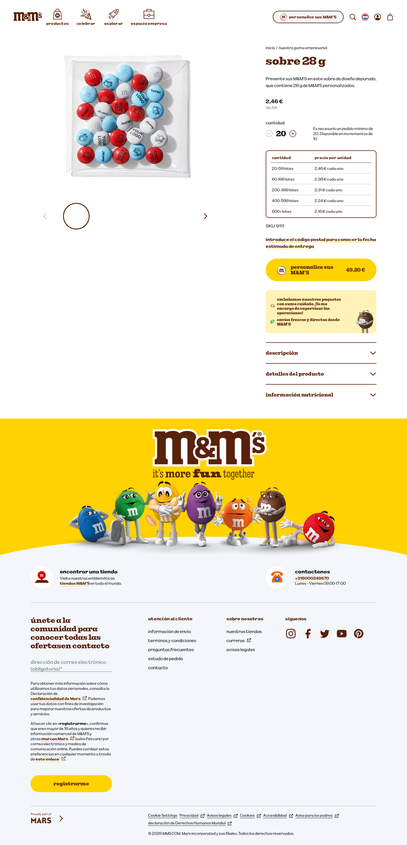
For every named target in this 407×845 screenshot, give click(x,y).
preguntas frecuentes (171, 649)
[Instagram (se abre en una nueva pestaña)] (291, 634)
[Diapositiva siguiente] (207, 216)
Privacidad (192, 815)
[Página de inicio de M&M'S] (28, 17)
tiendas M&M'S (75, 583)
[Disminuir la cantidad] (269, 133)
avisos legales (240, 649)
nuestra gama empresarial (303, 48)
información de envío (169, 631)
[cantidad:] (281, 133)
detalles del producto (321, 373)
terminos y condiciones (172, 640)
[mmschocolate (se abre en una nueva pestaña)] (359, 634)
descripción (321, 353)
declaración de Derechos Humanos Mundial (190, 823)
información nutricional (321, 394)
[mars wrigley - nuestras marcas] (47, 818)
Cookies (250, 815)
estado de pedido (165, 658)
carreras (238, 640)
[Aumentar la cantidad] (293, 133)
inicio (270, 48)
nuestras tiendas (244, 631)
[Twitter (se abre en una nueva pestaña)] (325, 634)
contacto (158, 667)
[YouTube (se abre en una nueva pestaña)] (342, 634)
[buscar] (352, 17)
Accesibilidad (278, 815)
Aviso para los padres (317, 815)
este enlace (51, 759)
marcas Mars (57, 738)
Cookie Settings (162, 815)
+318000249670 (312, 578)
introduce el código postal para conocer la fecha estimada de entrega (321, 243)
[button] (76, 216)
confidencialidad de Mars (59, 698)
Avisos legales (222, 815)
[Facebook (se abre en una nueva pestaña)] (308, 634)
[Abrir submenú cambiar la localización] (365, 17)
